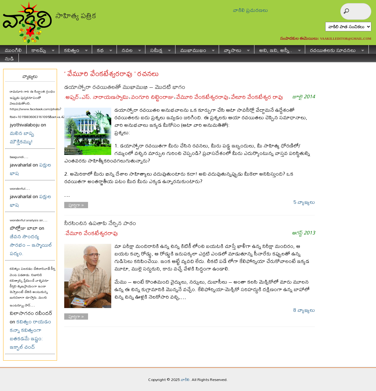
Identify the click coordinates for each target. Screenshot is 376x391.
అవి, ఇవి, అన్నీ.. (277, 49)
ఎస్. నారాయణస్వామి (104, 97)
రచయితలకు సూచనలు (334, 49)
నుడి (9, 58)
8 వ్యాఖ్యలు (304, 310)
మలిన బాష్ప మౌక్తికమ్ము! (22, 137)
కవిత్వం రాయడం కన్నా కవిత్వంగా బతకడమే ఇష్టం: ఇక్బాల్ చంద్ (30, 334)
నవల (129, 49)
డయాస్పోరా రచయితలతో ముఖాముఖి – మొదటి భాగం (124, 87)
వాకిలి (185, 379)
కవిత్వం (73, 49)
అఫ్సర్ (72, 97)
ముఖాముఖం (195, 49)
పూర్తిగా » (76, 205)
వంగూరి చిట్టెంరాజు (152, 97)
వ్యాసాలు (234, 49)
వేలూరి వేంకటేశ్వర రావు (257, 97)
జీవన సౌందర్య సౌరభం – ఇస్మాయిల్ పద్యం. (31, 244)
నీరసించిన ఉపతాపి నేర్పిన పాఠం (100, 223)
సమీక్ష (158, 49)
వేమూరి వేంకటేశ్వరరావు (202, 97)
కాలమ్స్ (41, 49)
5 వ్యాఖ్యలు (304, 202)
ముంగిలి (13, 49)
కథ (102, 49)
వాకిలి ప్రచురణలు (250, 10)
